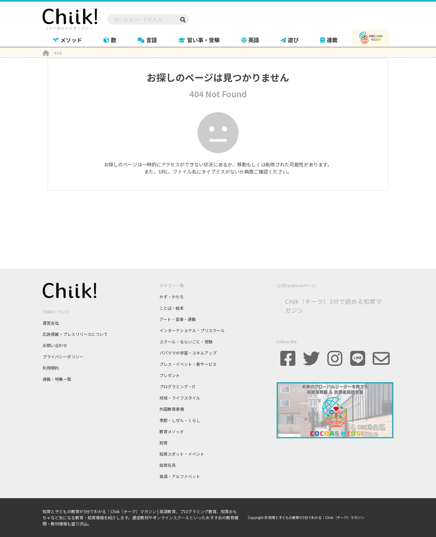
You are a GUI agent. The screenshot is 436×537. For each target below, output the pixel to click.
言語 (147, 40)
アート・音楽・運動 (177, 319)
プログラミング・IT (177, 386)
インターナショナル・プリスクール (192, 330)
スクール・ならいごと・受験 (186, 341)
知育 (163, 442)
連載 (329, 40)
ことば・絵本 (171, 308)
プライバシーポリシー (63, 356)
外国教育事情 (171, 409)
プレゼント (169, 375)
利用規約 (51, 368)
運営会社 (51, 323)
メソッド (67, 40)
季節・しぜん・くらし (179, 420)
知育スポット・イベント (181, 454)
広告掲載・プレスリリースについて (75, 334)
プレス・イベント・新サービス (188, 364)
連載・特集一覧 (57, 379)
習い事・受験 (199, 40)
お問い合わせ (55, 345)
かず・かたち (171, 296)
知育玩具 (167, 465)
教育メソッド (171, 431)
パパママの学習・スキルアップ (188, 353)
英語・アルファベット (179, 476)
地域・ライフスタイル (179, 398)
